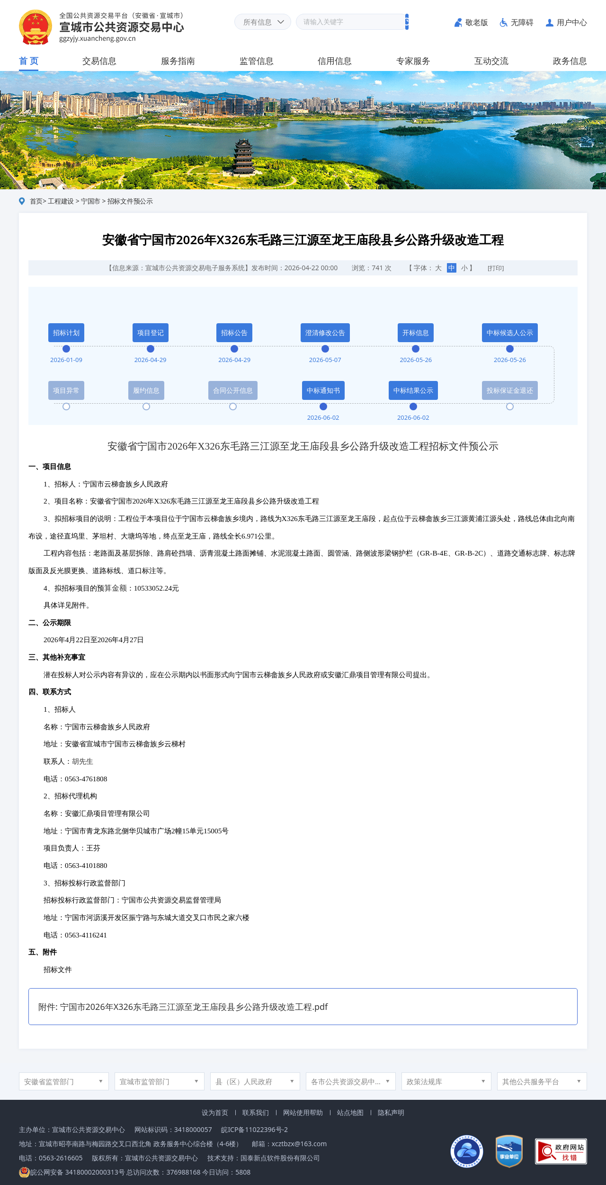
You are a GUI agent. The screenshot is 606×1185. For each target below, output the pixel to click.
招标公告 (234, 332)
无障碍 (522, 22)
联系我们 (255, 1112)
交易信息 (99, 60)
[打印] (496, 268)
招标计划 (66, 332)
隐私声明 (391, 1112)
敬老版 (476, 22)
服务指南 (178, 60)
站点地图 (350, 1112)
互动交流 (491, 60)
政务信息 (570, 60)
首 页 (28, 60)
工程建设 (61, 200)
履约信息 (146, 390)
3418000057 (193, 1129)
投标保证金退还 (510, 390)
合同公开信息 (233, 390)
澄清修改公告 (325, 332)
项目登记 (150, 332)
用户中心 (572, 22)
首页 (36, 200)
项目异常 (66, 390)
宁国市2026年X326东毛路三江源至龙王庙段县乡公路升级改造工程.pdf (194, 1006)
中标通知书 (323, 390)
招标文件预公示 (130, 200)
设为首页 (215, 1112)
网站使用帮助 (303, 1112)
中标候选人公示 (510, 332)
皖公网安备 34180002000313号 (72, 1171)
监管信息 (257, 60)
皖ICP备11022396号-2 (254, 1129)
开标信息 (415, 332)
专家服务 (413, 60)
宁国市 (90, 200)
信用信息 (335, 60)
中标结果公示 (413, 390)
